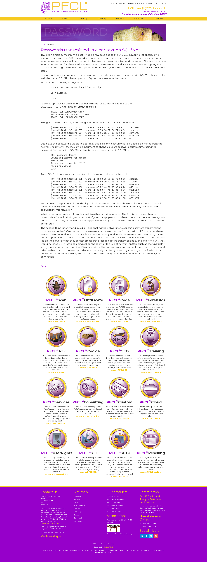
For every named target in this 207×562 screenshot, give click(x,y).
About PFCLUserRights (56, 474)
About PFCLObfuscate (87, 321)
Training (83, 18)
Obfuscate (88, 300)
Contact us (78, 521)
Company (138, 18)
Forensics (150, 300)
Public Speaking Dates (148, 523)
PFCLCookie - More (114, 512)
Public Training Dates (148, 526)
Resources (158, 18)
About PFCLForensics (151, 321)
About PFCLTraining (151, 372)
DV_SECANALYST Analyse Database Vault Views (150, 499)
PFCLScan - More (113, 496)
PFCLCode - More (113, 502)
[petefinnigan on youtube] (156, 536)
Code (119, 300)
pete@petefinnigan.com (155, 11)
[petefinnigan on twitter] (151, 536)
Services (66, 18)
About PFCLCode (119, 321)
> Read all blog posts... (151, 516)
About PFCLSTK (88, 472)
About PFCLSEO (119, 370)
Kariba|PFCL (108, 547)
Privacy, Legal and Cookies (127, 3)
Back (43, 266)
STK (88, 453)
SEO (119, 351)
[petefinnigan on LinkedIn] (142, 536)
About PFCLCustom (120, 419)
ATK (56, 351)
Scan (56, 300)
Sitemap (111, 544)
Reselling (102, 18)
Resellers (77, 509)
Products (48, 18)
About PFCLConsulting (87, 416)
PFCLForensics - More (115, 505)
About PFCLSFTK (119, 477)
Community (152, 3)
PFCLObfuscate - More (115, 499)
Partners (120, 18)
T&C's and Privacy (100, 544)
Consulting (87, 402)
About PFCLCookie (87, 367)
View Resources (79, 505)
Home (43, 44)
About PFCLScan (56, 321)
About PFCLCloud (151, 419)
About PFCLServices (56, 423)
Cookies (76, 515)
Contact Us (162, 3)
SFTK (119, 453)
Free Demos (142, 3)
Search (113, 3)
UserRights (56, 453)
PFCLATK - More (113, 509)
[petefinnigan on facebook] (146, 536)
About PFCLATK (56, 372)
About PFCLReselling (150, 472)
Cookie (88, 351)
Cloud (151, 402)
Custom (119, 402)
